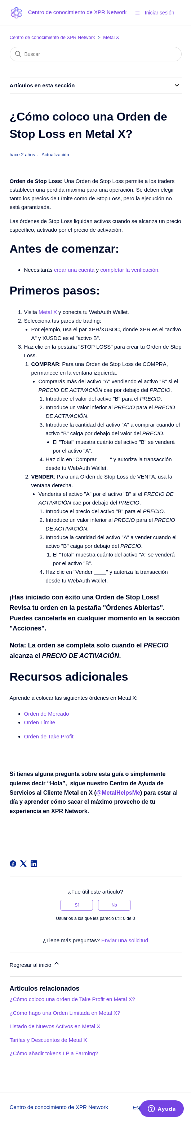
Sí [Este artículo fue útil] (77, 905)
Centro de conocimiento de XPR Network (52, 37)
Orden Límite (39, 722)
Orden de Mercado (46, 714)
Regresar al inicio (35, 964)
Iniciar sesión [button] (159, 13)
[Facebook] (13, 863)
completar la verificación (129, 270)
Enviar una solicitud (124, 940)
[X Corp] (23, 863)
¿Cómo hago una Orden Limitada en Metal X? (65, 1013)
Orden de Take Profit (49, 736)
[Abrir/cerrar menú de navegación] (137, 12)
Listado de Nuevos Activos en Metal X (55, 1026)
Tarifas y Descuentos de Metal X (48, 1040)
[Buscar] (96, 54)
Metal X (111, 37)
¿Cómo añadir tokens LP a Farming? (54, 1053)
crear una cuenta (74, 270)
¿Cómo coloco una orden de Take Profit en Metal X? (72, 999)
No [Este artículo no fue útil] (114, 905)
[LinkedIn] (34, 863)
